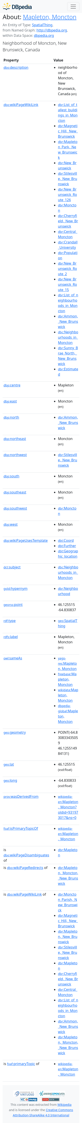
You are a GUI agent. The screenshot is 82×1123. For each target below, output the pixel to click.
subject (12, 567)
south (11, 476)
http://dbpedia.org (52, 30)
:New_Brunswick (67, 165)
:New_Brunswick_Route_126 (67, 194)
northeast (14, 438)
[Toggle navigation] (73, 6)
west (10, 524)
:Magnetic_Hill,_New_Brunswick (68, 131)
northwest (15, 454)
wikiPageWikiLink (20, 104)
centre (11, 385)
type (9, 620)
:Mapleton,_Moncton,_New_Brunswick (68, 875)
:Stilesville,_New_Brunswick (67, 178)
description (15, 67)
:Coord (66, 540)
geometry (14, 732)
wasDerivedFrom (20, 796)
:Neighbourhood (68, 591)
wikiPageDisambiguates (26, 855)
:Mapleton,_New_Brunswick (67, 936)
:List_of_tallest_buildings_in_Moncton (68, 112)
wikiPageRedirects (25, 867)
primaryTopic (21, 1063)
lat (8, 764)
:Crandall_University (68, 245)
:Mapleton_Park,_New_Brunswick (67, 149)
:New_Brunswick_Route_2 (67, 268)
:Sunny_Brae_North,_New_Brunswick (68, 355)
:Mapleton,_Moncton (68, 833)
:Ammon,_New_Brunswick (68, 321)
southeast (14, 492)
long (10, 780)
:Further (67, 545)
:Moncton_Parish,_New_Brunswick (68, 902)
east (10, 401)
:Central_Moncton (67, 234)
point (13, 604)
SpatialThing (42, 24)
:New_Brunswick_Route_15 (67, 284)
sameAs (12, 658)
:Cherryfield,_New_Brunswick (68, 221)
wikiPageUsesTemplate (25, 540)
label (10, 636)
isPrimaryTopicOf (20, 828)
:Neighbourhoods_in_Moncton (68, 337)
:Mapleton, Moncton (67, 663)
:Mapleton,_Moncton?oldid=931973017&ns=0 (68, 807)
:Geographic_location (68, 554)
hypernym (15, 588)
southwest (15, 508)
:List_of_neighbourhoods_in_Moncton (68, 303)
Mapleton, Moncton (50, 17)
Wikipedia (65, 1105)
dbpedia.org (44, 35)
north (11, 417)
